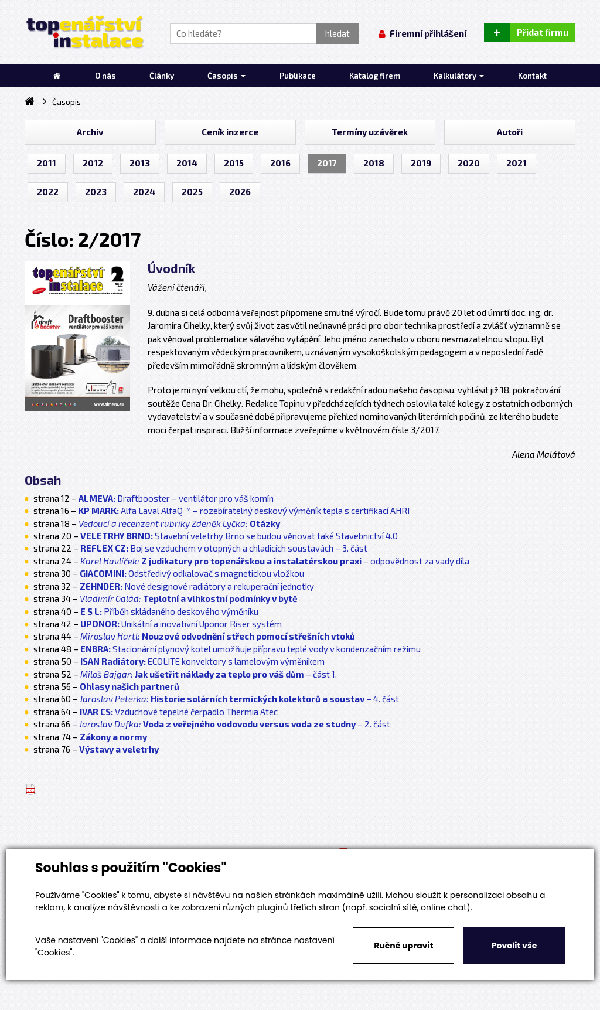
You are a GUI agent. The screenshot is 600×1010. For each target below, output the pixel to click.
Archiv (90, 132)
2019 (421, 163)
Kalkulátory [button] (459, 75)
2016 (280, 163)
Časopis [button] (226, 75)
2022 (48, 191)
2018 (373, 163)
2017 (327, 163)
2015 (234, 163)
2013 (139, 163)
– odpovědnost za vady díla (274, 561)
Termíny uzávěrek (370, 132)
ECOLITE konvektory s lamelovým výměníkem (202, 661)
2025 (192, 191)
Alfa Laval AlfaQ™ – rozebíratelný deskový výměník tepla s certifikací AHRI (244, 510)
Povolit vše (514, 945)
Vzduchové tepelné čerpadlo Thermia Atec (179, 711)
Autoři (510, 132)
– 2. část (234, 724)
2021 (516, 163)
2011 (46, 163)
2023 (96, 191)
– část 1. (208, 674)
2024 (144, 191)
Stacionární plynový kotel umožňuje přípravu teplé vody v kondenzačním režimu (250, 649)
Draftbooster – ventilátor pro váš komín (176, 498)
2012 (93, 163)
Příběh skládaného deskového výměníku (169, 611)
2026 (240, 191)
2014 (186, 163)
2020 (469, 163)
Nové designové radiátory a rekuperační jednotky (197, 586)
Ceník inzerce (230, 132)
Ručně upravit (403, 945)
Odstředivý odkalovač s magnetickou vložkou (192, 573)
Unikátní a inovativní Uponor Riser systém (181, 623)
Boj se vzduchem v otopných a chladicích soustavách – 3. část (223, 548)
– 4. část (239, 698)
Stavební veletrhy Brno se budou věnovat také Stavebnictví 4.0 (239, 535)
